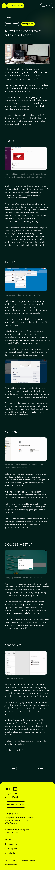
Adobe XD (14, 693)
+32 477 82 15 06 (12, 832)
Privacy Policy (10, 860)
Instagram (11, 848)
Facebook (11, 843)
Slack (7, 185)
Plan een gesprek (15, 804)
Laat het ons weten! (14, 749)
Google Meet (11, 601)
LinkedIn (10, 853)
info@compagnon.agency (17, 829)
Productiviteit (12, 24)
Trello (7, 301)
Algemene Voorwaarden (26, 860)
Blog (8, 17)
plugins (13, 233)
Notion (8, 473)
